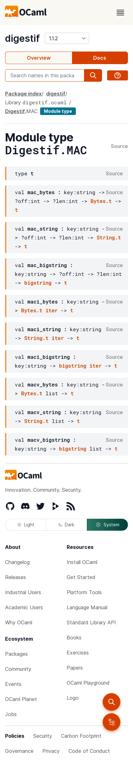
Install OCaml (82, 562)
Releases (15, 577)
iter (51, 310)
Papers (75, 668)
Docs (99, 58)
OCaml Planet (21, 699)
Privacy (51, 751)
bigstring (37, 282)
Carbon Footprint (81, 736)
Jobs (11, 714)
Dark (66, 524)
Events (13, 684)
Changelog (17, 562)
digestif (22, 38)
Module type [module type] (58, 111)
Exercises (78, 652)
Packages (16, 654)
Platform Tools (84, 592)
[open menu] (120, 13)
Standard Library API (91, 622)
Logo (73, 698)
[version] (67, 38)
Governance (19, 751)
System (107, 525)
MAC (32, 111)
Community (18, 669)
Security (42, 736)
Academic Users (24, 607)
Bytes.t (101, 201)
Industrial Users (23, 592)
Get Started (81, 577)
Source (119, 146)
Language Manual (87, 607)
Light (25, 524)
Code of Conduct (89, 751)
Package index (23, 93)
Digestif (15, 111)
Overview (39, 58)
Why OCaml (18, 622)
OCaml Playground (88, 683)
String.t (109, 237)
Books (74, 637)
